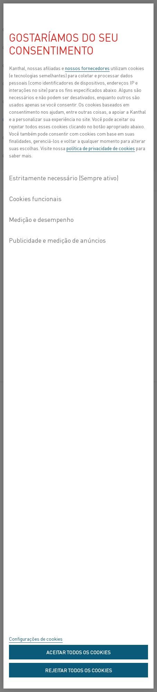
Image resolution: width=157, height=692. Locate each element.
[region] (78, 346)
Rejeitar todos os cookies (78, 670)
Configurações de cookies (36, 638)
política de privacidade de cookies (100, 148)
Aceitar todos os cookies (78, 652)
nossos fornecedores (87, 67)
